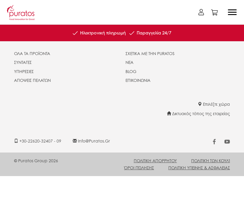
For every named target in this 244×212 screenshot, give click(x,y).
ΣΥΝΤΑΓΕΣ (23, 62)
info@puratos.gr (91, 141)
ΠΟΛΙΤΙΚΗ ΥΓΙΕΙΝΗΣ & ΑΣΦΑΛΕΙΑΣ (199, 167)
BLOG (131, 71)
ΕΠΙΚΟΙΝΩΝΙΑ (138, 80)
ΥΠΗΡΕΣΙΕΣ (24, 71)
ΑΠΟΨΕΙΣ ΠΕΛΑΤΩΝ (32, 80)
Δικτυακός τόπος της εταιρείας (198, 113)
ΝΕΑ (129, 62)
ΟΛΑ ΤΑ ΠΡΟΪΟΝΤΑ (32, 53)
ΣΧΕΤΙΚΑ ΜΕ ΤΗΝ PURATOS (150, 53)
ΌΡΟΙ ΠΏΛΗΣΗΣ (139, 167)
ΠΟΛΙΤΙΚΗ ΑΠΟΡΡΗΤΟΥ (155, 160)
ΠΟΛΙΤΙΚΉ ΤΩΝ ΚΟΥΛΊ (210, 160)
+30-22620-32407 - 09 (37, 141)
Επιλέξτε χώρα (214, 104)
